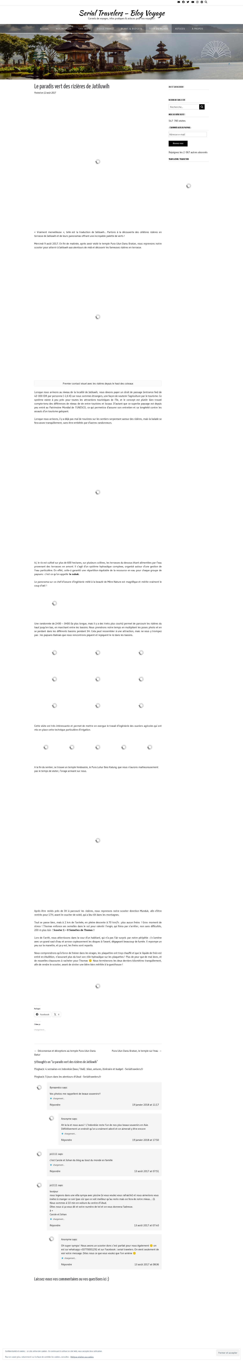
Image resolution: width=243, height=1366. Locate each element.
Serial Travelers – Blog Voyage (121, 13)
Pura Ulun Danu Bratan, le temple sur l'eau (137, 1050)
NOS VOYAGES (63, 28)
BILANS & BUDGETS (131, 28)
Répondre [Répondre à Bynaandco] (55, 1104)
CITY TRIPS (84, 28)
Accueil (44, 28)
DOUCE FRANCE (105, 28)
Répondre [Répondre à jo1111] (55, 1171)
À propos (197, 28)
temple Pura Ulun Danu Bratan (119, 243)
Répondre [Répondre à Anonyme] (66, 1139)
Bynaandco (56, 1087)
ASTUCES (180, 28)
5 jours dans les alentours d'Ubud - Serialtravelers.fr (73, 1076)
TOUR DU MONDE (158, 28)
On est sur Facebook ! (176, 87)
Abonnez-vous (178, 143)
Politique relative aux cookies (82, 1357)
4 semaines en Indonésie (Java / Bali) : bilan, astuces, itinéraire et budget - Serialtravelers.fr (94, 1069)
